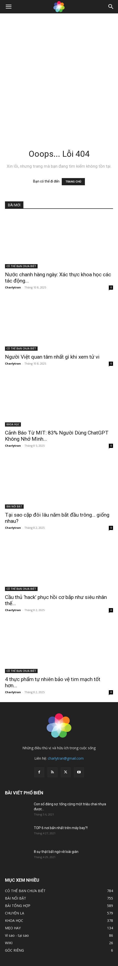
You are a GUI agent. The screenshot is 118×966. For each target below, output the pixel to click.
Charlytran (13, 287)
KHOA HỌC (12, 424)
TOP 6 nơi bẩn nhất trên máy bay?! (61, 828)
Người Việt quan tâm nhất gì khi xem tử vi (52, 357)
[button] (8, 6)
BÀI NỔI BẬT (14, 506)
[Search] (111, 6)
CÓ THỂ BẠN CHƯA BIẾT (21, 266)
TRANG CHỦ (73, 181)
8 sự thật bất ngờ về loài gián (56, 852)
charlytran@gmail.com (66, 758)
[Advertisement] (59, 74)
